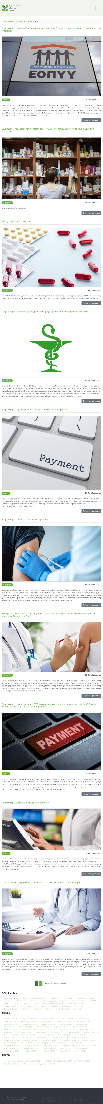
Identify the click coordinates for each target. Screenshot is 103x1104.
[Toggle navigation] (98, 8)
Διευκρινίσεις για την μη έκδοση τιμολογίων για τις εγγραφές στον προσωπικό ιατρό (41, 882)
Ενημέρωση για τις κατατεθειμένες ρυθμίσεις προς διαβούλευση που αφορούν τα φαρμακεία (45, 312)
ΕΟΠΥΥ (5, 100)
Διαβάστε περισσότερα (91, 120)
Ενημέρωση (7, 203)
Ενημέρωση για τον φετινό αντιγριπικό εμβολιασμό (25, 519)
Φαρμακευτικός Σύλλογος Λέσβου (14, 21)
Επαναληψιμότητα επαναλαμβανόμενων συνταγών (25, 803)
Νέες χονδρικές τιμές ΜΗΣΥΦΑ (16, 221)
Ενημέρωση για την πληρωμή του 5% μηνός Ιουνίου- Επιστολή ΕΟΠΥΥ (35, 409)
